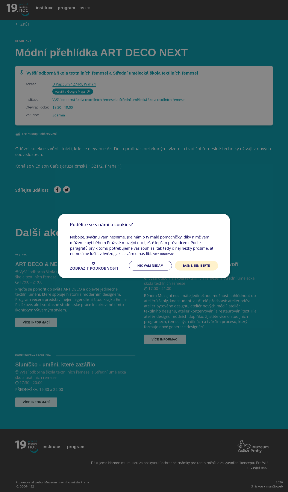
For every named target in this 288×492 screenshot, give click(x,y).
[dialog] (144, 246)
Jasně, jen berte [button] (196, 265)
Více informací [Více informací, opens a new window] (163, 254)
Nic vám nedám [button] (150, 265)
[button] (94, 265)
